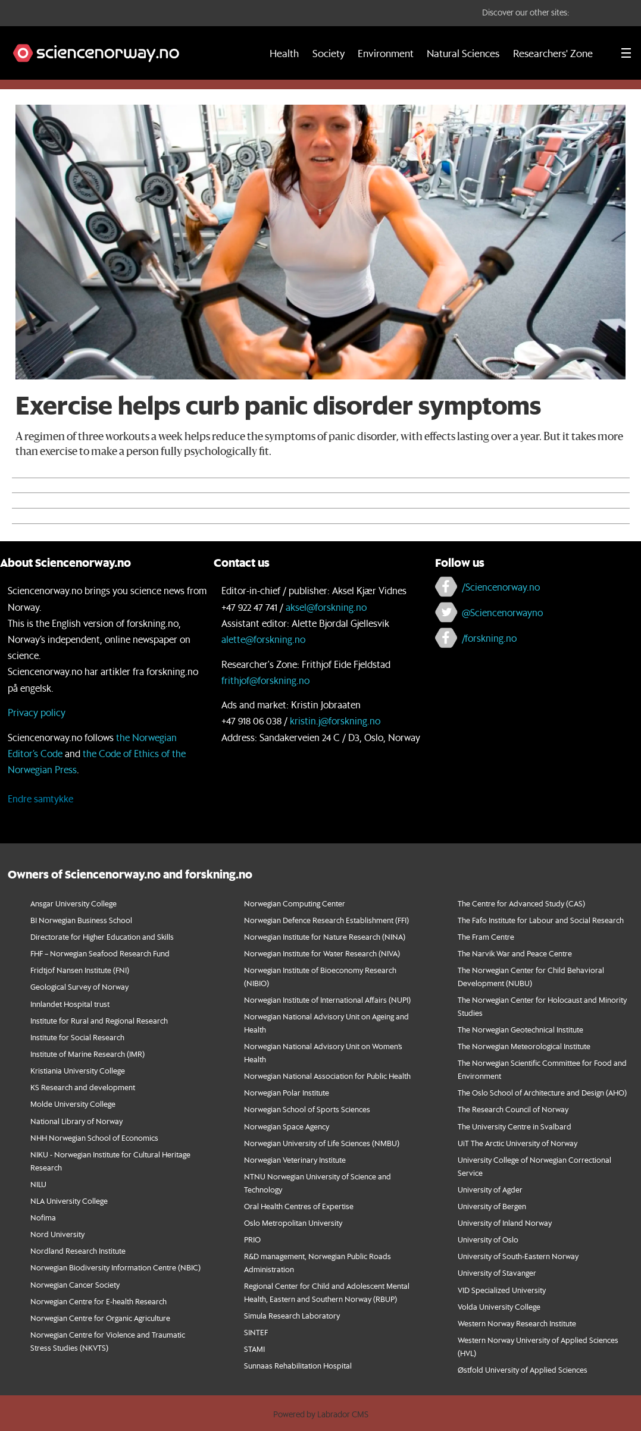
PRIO (252, 1239)
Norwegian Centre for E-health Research (98, 1301)
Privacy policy (36, 712)
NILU (38, 1184)
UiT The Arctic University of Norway (517, 1143)
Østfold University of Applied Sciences (522, 1369)
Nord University (57, 1234)
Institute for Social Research (77, 1037)
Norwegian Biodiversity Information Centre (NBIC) (115, 1267)
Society (328, 52)
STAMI (254, 1349)
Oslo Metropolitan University (293, 1222)
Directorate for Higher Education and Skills (102, 936)
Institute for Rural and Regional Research (99, 1020)
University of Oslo (488, 1239)
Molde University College (72, 1104)
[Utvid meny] (626, 53)
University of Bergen (492, 1206)
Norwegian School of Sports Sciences (307, 1109)
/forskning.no (489, 638)
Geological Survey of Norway (79, 986)
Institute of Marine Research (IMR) (87, 1054)
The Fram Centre (486, 936)
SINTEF (256, 1332)
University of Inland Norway (505, 1222)
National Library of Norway (76, 1121)
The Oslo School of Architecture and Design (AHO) (542, 1092)
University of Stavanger (497, 1272)
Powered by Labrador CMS (320, 1414)
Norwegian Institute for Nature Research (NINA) (324, 936)
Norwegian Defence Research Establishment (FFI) (326, 920)
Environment (386, 52)
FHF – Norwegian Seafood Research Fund (100, 953)
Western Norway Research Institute (517, 1323)
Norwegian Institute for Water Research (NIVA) (322, 953)
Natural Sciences (463, 52)
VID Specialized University (502, 1290)
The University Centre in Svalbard (514, 1126)
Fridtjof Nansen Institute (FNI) (79, 970)
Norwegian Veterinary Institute (295, 1159)
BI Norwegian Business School (81, 920)
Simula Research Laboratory (292, 1315)
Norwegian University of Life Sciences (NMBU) (321, 1143)
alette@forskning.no (263, 639)
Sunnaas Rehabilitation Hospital (298, 1365)
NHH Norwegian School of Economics (94, 1137)
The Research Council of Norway (513, 1109)
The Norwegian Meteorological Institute (524, 1046)
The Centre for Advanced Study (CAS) (521, 903)
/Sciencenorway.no (501, 586)
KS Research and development (82, 1087)
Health (284, 52)
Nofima (43, 1217)
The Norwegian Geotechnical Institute (520, 1029)
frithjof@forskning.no (265, 680)
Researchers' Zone (553, 52)
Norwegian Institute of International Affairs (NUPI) (327, 999)
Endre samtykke (40, 798)
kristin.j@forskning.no (335, 720)
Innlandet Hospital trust (70, 1004)
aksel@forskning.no (326, 607)
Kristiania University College (77, 1070)
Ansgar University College (73, 903)
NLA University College (69, 1200)
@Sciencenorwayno (502, 612)
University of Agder (490, 1189)
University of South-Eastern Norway (518, 1256)
